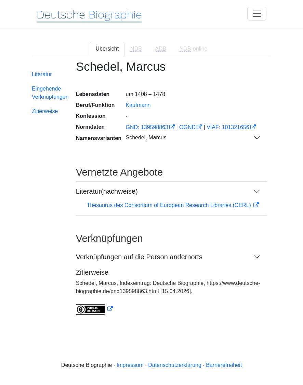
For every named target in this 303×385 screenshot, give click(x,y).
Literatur (42, 74)
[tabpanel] (151, 191)
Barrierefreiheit (224, 365)
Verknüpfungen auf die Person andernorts (139, 257)
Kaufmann (138, 105)
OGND (187, 127)
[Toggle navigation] (256, 13)
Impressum (130, 365)
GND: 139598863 (147, 127)
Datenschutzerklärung (174, 365)
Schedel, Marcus (146, 137)
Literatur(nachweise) (107, 191)
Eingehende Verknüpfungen (50, 93)
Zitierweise (45, 111)
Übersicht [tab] (107, 49)
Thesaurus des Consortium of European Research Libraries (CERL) (170, 205)
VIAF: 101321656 (228, 127)
